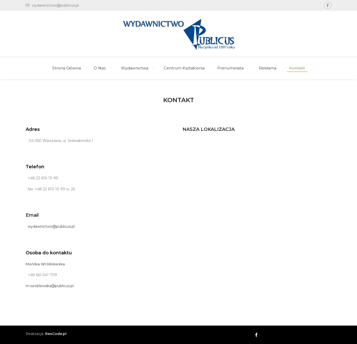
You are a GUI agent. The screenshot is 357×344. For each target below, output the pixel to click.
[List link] (52, 5)
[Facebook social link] (328, 5)
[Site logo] (178, 33)
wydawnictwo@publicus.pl (50, 226)
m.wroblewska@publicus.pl (50, 286)
